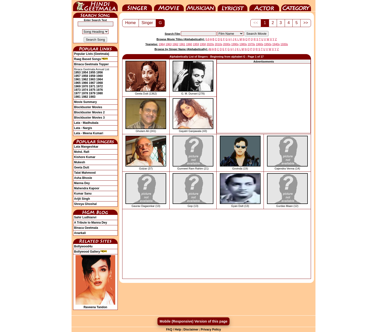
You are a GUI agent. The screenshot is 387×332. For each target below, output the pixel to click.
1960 (99, 76)
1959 (92, 76)
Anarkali (80, 233)
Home (130, 23)
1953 (77, 72)
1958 (84, 76)
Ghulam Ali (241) (146, 131)
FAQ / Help (173, 329)
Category (296, 5)
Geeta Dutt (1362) (146, 93)
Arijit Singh (82, 198)
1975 (92, 90)
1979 (92, 93)
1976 (99, 90)
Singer (137, 5)
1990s (235, 44)
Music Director (201, 5)
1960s (259, 44)
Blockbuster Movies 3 (89, 117)
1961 (77, 79)
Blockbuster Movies (88, 107)
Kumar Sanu (83, 193)
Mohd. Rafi (81, 152)
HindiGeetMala (95, 5)
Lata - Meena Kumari (88, 133)
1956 (99, 72)
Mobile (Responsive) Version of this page (193, 321)
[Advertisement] (263, 98)
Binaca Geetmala (86, 228)
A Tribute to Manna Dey (90, 222)
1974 (84, 90)
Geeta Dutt (81, 167)
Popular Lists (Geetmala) (91, 54)
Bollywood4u (83, 246)
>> (305, 23)
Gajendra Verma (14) (287, 168)
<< (255, 23)
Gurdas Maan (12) (287, 205)
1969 (77, 86)
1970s (251, 44)
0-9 (207, 39)
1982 (84, 97)
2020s (210, 44)
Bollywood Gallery (90, 251)
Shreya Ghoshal (85, 204)
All (209, 49)
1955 (92, 72)
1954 (84, 72)
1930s (284, 44)
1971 (92, 86)
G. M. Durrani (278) (193, 93)
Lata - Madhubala (86, 123)
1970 (84, 86)
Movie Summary (85, 102)
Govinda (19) (240, 168)
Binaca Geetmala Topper (91, 64)
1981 (77, 97)
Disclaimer (190, 329)
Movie (169, 5)
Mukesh (79, 162)
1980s (243, 44)
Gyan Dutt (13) (240, 205)
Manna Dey (82, 183)
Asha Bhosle (83, 178)
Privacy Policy (211, 329)
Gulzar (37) (146, 168)
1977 (77, 93)
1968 (99, 83)
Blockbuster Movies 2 (89, 112)
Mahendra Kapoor (86, 188)
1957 (77, 76)
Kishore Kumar (84, 157)
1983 (92, 97)
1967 (92, 83)
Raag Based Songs (91, 59)
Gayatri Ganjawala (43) (193, 131)
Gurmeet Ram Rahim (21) (193, 168)
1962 (84, 79)
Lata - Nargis (83, 128)
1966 (84, 83)
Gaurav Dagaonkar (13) (145, 205)
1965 (77, 83)
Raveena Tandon (95, 305)
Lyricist (232, 5)
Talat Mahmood (85, 172)
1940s (276, 44)
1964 (99, 79)
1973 (77, 90)
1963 (92, 79)
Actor (264, 5)
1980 (99, 93)
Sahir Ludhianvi (85, 217)
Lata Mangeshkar (86, 146)
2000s (227, 44)
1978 (84, 93)
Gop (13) (193, 205)
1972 (99, 86)
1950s (267, 44)
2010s (218, 44)
